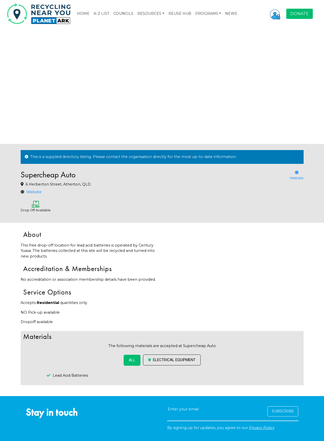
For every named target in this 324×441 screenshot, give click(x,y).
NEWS (231, 13)
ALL (132, 360)
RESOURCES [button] (149, 13)
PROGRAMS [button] (206, 13)
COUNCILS (123, 13)
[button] (275, 13)
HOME (83, 13)
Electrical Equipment (172, 360)
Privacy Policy (262, 427)
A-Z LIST (101, 13)
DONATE (299, 13)
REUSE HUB (180, 13)
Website (34, 192)
